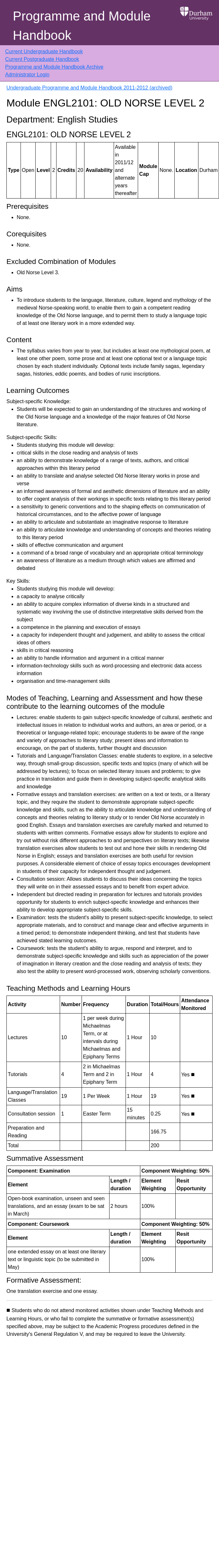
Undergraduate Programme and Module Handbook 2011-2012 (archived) (89, 87)
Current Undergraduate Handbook (44, 51)
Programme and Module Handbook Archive (54, 67)
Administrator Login (27, 74)
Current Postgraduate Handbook (42, 59)
